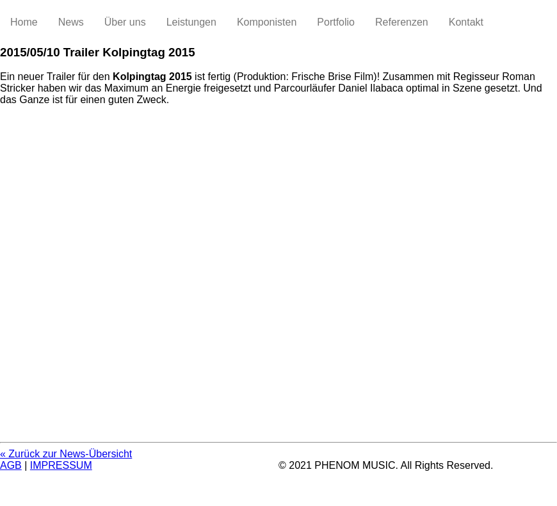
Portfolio (336, 22)
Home (24, 22)
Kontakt (466, 22)
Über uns (125, 22)
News (71, 22)
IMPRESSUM (61, 465)
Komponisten (266, 22)
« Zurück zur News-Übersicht (66, 453)
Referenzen (401, 22)
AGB (11, 465)
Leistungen (191, 22)
